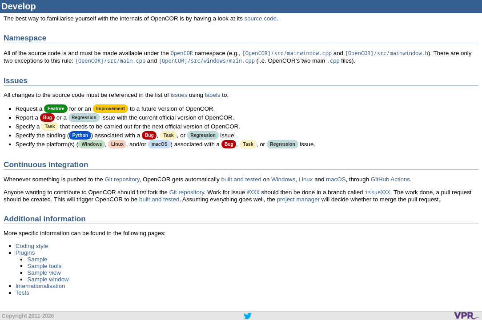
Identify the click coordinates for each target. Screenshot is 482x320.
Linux (306, 179)
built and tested (241, 179)
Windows (283, 179)
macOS (335, 179)
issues (179, 95)
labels (213, 95)
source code (261, 18)
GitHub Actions (390, 179)
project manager (298, 199)
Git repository (121, 179)
